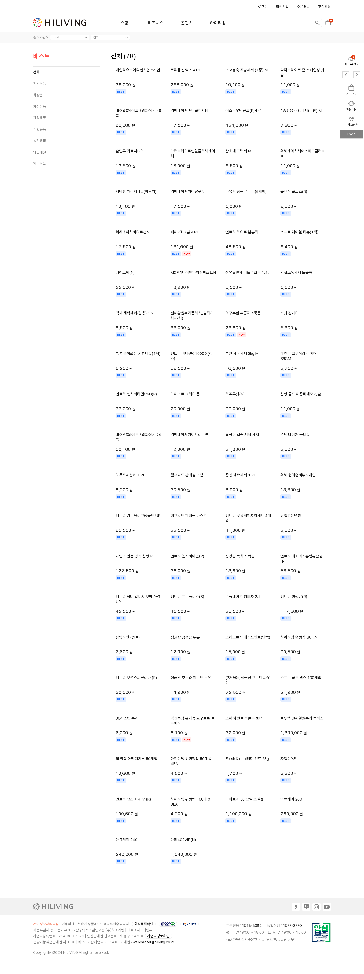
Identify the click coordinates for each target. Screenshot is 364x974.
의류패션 (39, 152)
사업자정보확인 (158, 936)
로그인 (263, 7)
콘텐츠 (187, 23)
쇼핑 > (44, 37)
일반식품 (39, 164)
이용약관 (68, 924)
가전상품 (39, 106)
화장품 (38, 95)
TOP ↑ (351, 134)
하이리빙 (217, 23)
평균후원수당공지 (116, 924)
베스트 (41, 56)
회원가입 (282, 7)
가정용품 (39, 118)
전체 (36, 72)
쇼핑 (124, 23)
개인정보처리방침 (46, 924)
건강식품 (39, 83)
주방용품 (39, 129)
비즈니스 (155, 23)
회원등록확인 (143, 924)
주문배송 (303, 7)
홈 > (36, 37)
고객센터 (324, 7)
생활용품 (39, 141)
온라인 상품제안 (89, 924)
